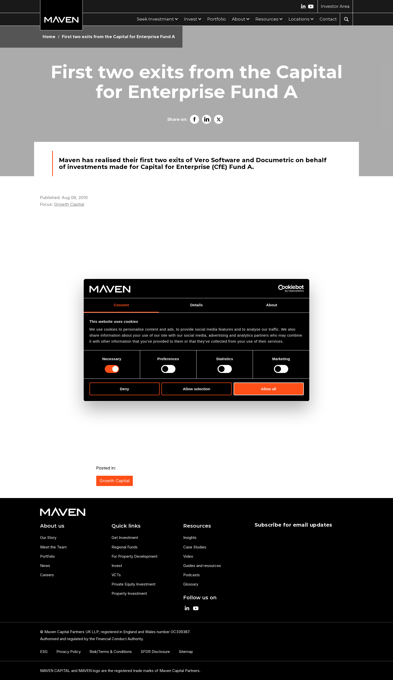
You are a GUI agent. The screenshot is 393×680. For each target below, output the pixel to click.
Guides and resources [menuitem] (202, 565)
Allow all (268, 389)
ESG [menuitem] (44, 651)
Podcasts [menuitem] (191, 574)
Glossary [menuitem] (190, 584)
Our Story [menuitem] (48, 537)
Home (49, 37)
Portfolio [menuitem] (47, 556)
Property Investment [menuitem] (129, 593)
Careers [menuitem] (47, 574)
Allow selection (196, 389)
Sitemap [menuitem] (186, 651)
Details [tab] (196, 305)
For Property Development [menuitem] (134, 556)
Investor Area (335, 6)
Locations (299, 19)
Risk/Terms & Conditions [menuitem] (110, 651)
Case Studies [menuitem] (194, 547)
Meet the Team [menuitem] (53, 547)
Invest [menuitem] (117, 565)
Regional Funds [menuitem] (125, 547)
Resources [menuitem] (197, 526)
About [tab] (271, 305)
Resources (266, 19)
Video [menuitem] (188, 556)
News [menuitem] (45, 565)
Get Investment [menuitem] (125, 537)
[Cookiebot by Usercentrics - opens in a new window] (282, 288)
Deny (124, 389)
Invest (190, 19)
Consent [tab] (121, 305)
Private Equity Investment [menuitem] (133, 584)
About (238, 19)
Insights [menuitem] (190, 537)
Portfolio (216, 19)
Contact (328, 19)
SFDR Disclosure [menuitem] (155, 651)
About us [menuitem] (52, 526)
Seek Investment (155, 19)
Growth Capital (69, 204)
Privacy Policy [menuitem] (68, 651)
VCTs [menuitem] (116, 574)
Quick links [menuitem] (126, 526)
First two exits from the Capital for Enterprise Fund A (118, 37)
